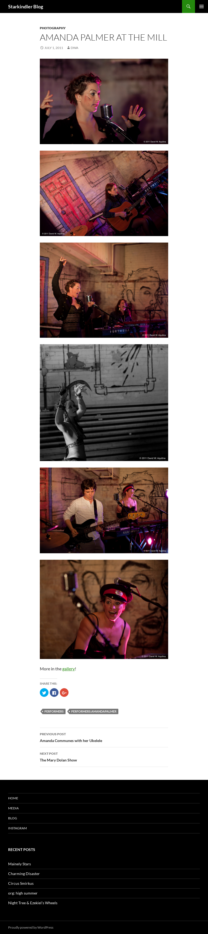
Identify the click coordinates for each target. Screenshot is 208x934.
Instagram (17, 828)
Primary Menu (201, 6)
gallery (68, 668)
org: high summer (23, 893)
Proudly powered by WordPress (30, 927)
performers (54, 711)
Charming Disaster (24, 873)
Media (13, 808)
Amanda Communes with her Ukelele (104, 737)
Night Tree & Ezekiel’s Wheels (32, 902)
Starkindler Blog (25, 6)
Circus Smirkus (21, 883)
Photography (53, 28)
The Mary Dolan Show (104, 756)
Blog (12, 818)
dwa (74, 48)
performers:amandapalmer (93, 711)
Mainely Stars (19, 864)
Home (13, 798)
